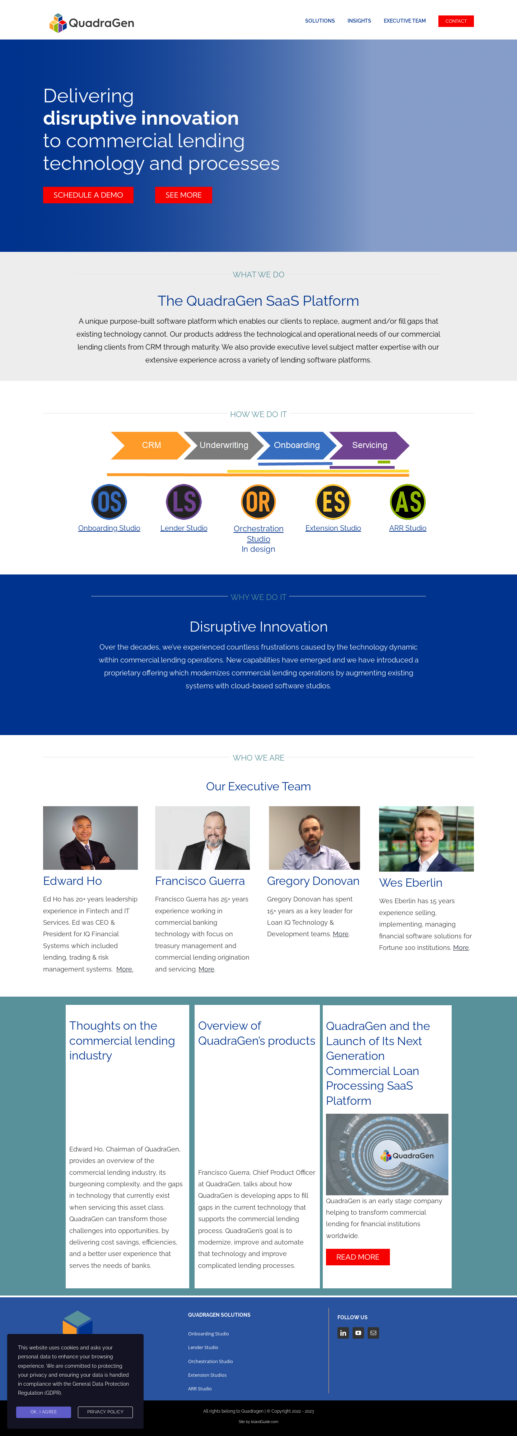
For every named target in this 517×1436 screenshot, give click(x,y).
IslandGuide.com (264, 1422)
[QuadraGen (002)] (90, 10)
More (124, 969)
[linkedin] (343, 1333)
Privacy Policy (105, 1411)
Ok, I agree (44, 1411)
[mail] (373, 1333)
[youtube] (358, 1333)
